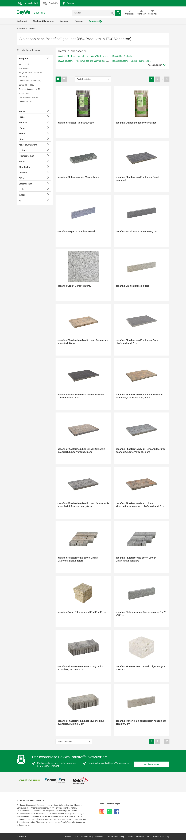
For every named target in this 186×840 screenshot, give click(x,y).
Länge (22, 128)
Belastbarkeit (25, 183)
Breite (22, 133)
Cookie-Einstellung (161, 836)
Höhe (21, 139)
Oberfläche (24, 167)
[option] (29, 780)
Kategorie (23, 58)
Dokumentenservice (135, 836)
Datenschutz (99, 836)
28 (167, 79)
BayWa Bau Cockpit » (122, 56)
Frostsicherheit (26, 156)
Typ (20, 200)
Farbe (22, 117)
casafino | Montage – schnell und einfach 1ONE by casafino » (85, 56)
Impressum (86, 836)
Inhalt (22, 195)
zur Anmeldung (151, 764)
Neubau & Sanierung (43, 21)
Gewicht (23, 172)
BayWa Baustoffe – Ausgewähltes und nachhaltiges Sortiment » (87, 61)
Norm (22, 161)
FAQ (148, 836)
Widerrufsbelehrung (115, 836)
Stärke (22, 178)
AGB (76, 836)
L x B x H (23, 150)
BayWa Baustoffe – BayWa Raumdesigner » (132, 61)
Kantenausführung (28, 144)
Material (23, 122)
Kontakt (79, 21)
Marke (22, 111)
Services (64, 21)
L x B (21, 189)
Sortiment (22, 21)
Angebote (94, 21)
